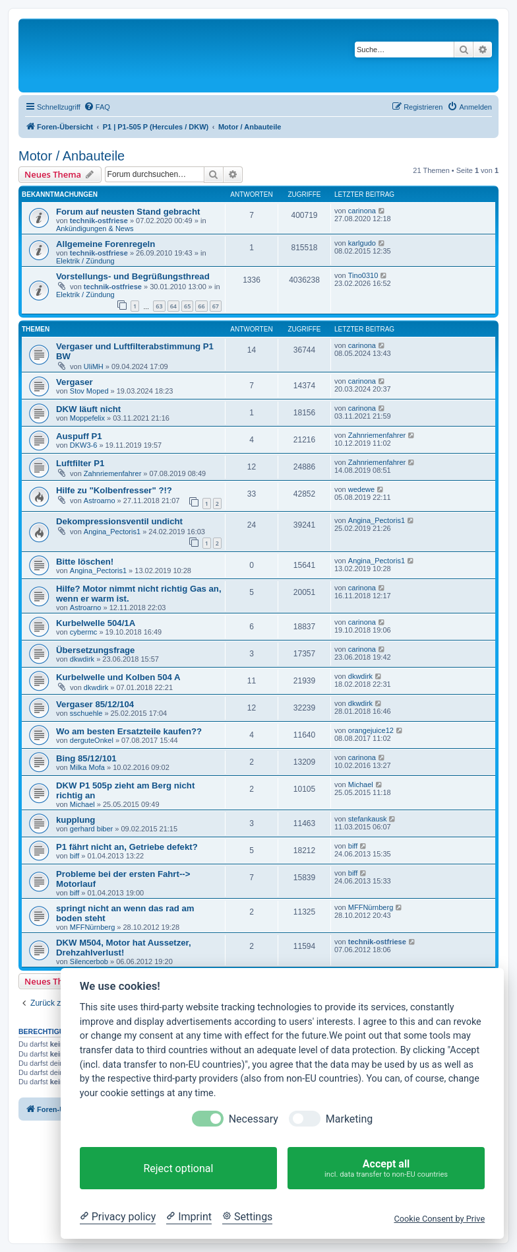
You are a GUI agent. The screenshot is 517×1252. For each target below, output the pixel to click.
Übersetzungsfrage (95, 650)
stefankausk (367, 819)
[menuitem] (97, 107)
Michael (82, 804)
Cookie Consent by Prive (439, 1219)
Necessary (253, 1119)
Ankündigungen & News (94, 228)
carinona (362, 211)
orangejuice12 (371, 730)
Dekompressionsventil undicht (119, 521)
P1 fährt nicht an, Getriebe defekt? (127, 847)
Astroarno (99, 500)
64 (173, 306)
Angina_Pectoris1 (112, 532)
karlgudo (362, 243)
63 (159, 306)
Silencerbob (89, 961)
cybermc (84, 632)
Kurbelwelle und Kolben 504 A (118, 677)
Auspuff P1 (79, 436)
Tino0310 (363, 275)
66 (201, 306)
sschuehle (86, 713)
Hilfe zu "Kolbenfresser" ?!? (114, 490)
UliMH (94, 366)
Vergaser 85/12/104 (95, 704)
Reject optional (178, 1168)
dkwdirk (82, 659)
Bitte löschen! (84, 562)
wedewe (361, 489)
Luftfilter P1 (80, 463)
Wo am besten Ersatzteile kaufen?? (129, 731)
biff (74, 856)
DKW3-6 (84, 445)
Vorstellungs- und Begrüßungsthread (133, 276)
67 (215, 306)
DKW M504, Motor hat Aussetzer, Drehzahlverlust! (123, 947)
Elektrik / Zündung (85, 261)
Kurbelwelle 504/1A (95, 623)
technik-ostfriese (99, 221)
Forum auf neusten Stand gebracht (128, 212)
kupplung (75, 820)
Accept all (386, 1168)
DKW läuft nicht (88, 409)
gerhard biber (91, 829)
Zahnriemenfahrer (377, 435)
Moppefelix (87, 418)
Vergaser (74, 382)
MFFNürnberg (92, 927)
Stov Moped (89, 391)
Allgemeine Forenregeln (105, 244)
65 (187, 306)
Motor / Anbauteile (71, 156)
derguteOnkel (91, 740)
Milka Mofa (87, 767)
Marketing (349, 1119)
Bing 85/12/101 (86, 758)
